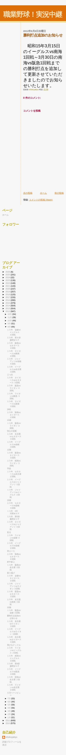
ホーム (43, 193)
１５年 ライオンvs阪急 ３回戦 (14, 396)
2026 (8, 272)
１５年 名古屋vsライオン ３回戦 (14, 623)
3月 (9, 711)
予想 (9, 468)
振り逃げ (11, 573)
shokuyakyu (11, 737)
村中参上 (11, 562)
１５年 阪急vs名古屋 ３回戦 (14, 567)
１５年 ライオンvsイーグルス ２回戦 (14, 650)
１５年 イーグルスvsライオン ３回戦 (14, 631)
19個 (9, 500)
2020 (8, 289)
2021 (8, 286)
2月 (9, 714)
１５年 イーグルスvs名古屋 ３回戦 (14, 369)
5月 (9, 705)
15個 (9, 420)
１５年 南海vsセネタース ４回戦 (14, 556)
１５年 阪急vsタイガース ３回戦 (14, 455)
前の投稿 (59, 193)
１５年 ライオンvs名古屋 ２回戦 (14, 687)
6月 (9, 702)
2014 (8, 305)
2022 (8, 283)
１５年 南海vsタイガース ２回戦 (14, 414)
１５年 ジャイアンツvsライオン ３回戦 (14, 586)
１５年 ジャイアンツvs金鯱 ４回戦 (14, 361)
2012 (8, 311)
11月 (10, 317)
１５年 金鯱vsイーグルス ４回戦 (14, 332)
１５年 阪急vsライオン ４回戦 (14, 388)
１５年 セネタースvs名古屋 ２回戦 (14, 474)
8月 (9, 327)
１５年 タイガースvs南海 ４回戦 (14, 353)
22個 (9, 607)
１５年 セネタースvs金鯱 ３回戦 (14, 505)
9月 (9, 323)
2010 (8, 723)
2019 (8, 291)
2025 (8, 274)
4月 (9, 708)
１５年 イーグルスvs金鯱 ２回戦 (14, 545)
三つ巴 (10, 375)
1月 (9, 717)
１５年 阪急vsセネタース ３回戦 (14, 593)
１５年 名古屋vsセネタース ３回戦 (14, 436)
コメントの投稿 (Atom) (41, 199)
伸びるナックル (14, 645)
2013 (8, 308)
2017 (8, 297)
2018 (8, 294)
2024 (8, 277)
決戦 (9, 409)
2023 (8, 280)
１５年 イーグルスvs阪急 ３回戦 (14, 671)
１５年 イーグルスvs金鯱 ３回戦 (14, 444)
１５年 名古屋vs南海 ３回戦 (14, 601)
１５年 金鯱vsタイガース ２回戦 (14, 578)
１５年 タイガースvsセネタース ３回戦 (14, 380)
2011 (8, 720)
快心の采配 (12, 431)
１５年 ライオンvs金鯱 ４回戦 (14, 537)
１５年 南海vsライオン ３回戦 (14, 463)
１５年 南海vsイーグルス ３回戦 (14, 658)
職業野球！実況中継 (32, 14)
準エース (11, 551)
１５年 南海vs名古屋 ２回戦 (14, 679)
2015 (8, 303)
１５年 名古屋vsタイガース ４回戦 (14, 639)
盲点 (9, 532)
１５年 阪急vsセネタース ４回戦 (14, 345)
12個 (9, 450)
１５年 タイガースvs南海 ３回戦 (14, 403)
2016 (8, 300)
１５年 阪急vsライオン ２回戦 (14, 425)
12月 (10, 314)
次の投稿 (27, 193)
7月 (9, 698)
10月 (10, 320)
